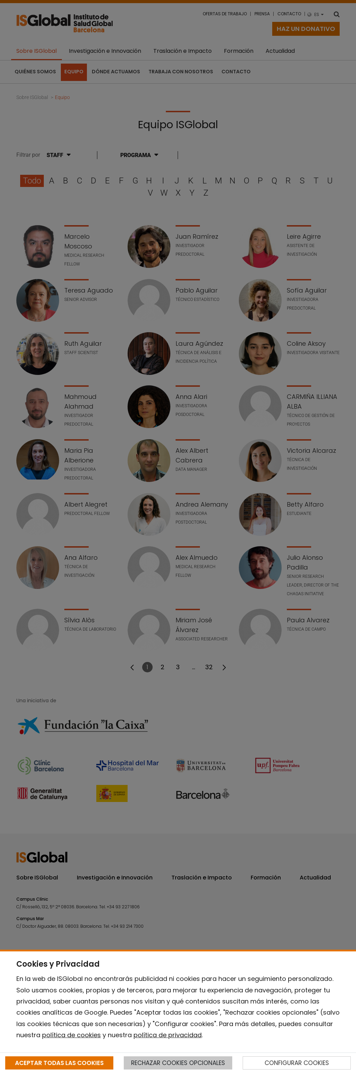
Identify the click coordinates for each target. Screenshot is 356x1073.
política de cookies (71, 1035)
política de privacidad (168, 1035)
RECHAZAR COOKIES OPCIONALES (178, 1063)
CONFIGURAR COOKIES (297, 1063)
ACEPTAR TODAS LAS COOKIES (59, 1063)
